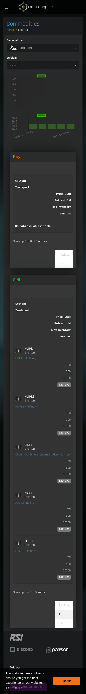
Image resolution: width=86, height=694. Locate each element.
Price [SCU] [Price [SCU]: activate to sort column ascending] (63, 317)
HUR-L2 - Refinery (26, 407)
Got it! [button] (67, 681)
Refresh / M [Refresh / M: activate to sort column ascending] (63, 200)
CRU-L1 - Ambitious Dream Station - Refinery (42, 455)
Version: (12, 58)
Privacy (15, 667)
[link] (43, 367)
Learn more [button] (14, 688)
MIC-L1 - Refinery (25, 551)
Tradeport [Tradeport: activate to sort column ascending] (22, 187)
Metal (10, 30)
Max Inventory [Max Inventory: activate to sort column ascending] (61, 207)
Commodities (23, 24)
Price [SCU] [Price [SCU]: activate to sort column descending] (63, 194)
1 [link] (59, 614)
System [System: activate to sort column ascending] (20, 181)
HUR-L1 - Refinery (25, 358)
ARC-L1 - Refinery (25, 503)
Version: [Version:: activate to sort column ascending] (65, 214)
